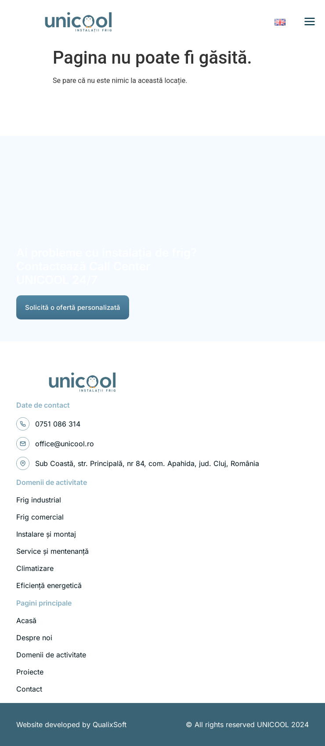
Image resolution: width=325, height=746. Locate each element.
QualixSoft (109, 724)
